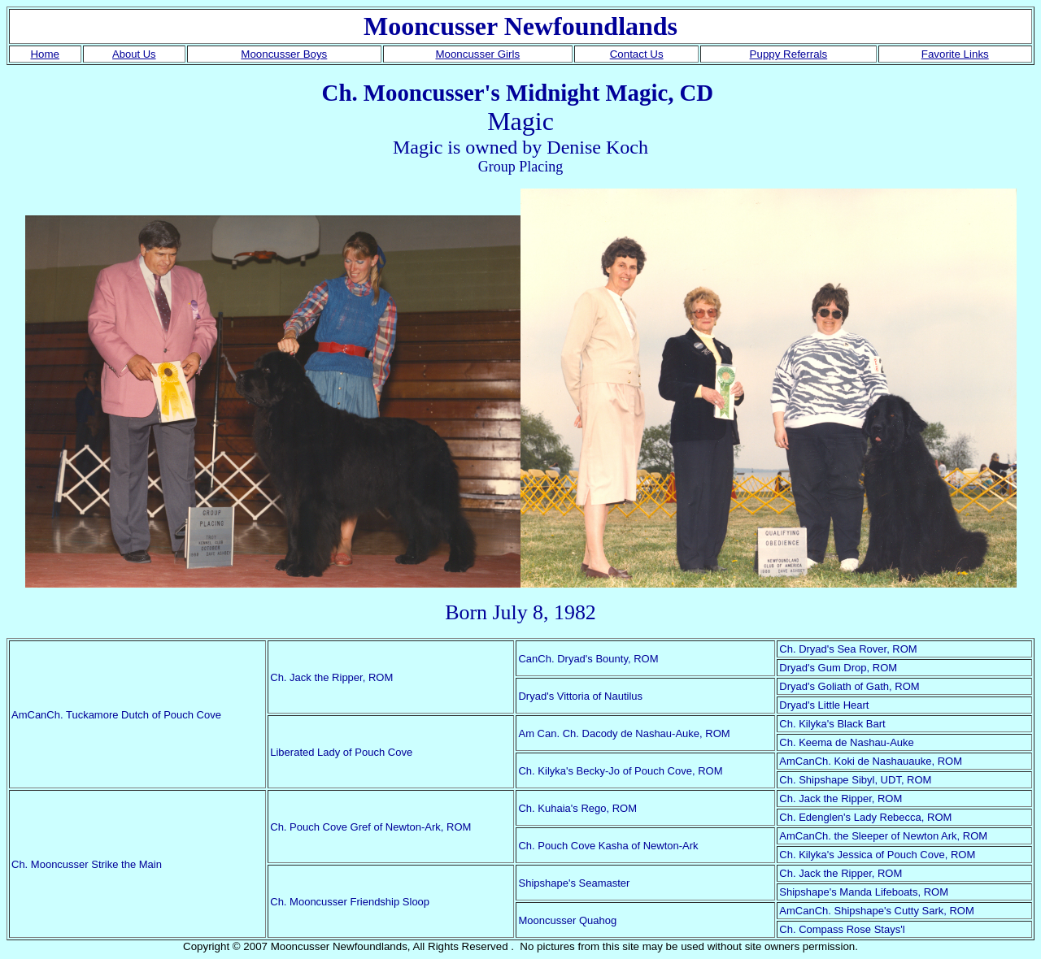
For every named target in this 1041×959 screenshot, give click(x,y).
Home (44, 54)
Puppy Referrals (789, 54)
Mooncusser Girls (477, 54)
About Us (133, 54)
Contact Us (637, 54)
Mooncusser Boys (284, 54)
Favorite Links (955, 54)
